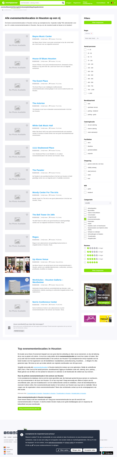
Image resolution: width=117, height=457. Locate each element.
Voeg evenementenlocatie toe (29, 408)
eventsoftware (6, 7)
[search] (63, 3)
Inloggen (68, 3)
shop (46, 7)
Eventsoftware (101, 3)
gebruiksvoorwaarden (56, 442)
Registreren (77, 3)
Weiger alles (76, 450)
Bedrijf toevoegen (19, 331)
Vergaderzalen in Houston (78, 393)
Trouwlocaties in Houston (63, 393)
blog (41, 7)
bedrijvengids (17, 7)
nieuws (30, 7)
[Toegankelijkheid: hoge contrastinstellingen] (108, 3)
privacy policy (69, 442)
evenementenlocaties (40, 367)
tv (24, 7)
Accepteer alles (90, 450)
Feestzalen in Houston (49, 393)
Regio (86, 30)
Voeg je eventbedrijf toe (87, 2)
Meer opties (63, 450)
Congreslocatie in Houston (34, 393)
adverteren (54, 7)
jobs (35, 7)
